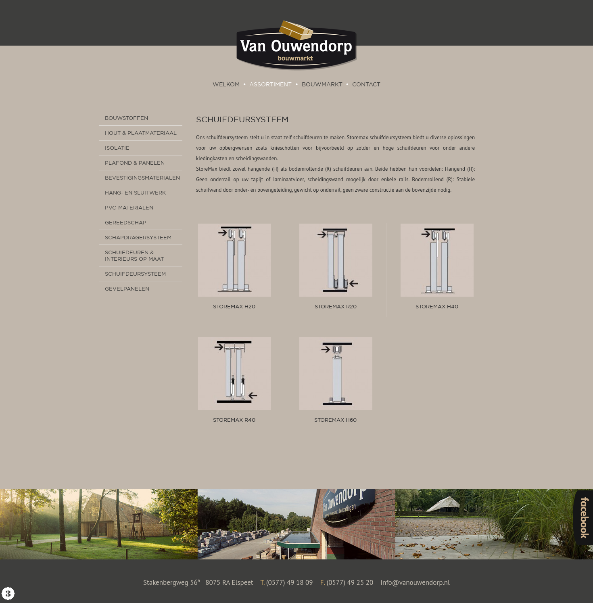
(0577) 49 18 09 (289, 582)
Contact (366, 84)
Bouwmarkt (322, 84)
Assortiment (270, 84)
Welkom (226, 84)
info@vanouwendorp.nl (415, 582)
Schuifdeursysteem (242, 119)
